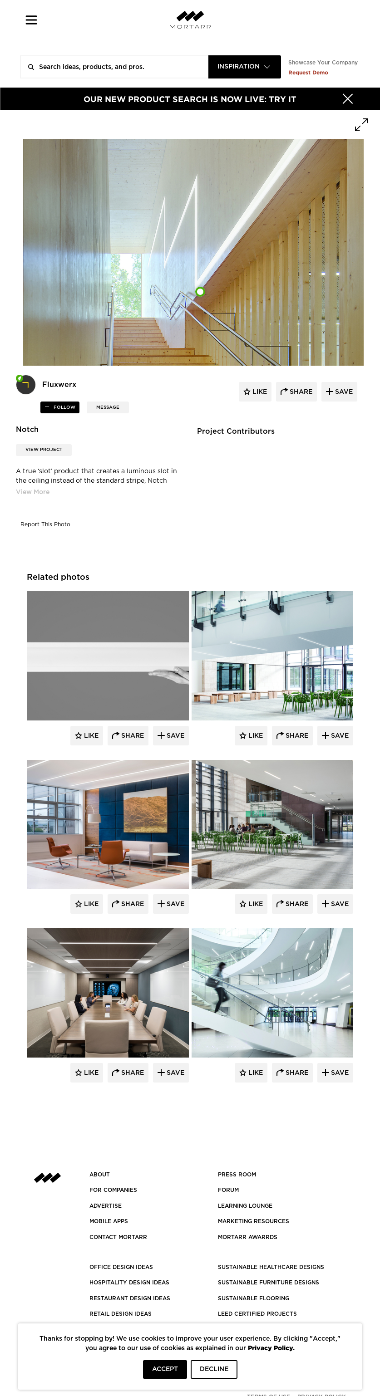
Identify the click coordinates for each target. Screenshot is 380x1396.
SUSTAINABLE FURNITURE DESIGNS (268, 1282)
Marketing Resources (253, 1221)
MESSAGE (107, 407)
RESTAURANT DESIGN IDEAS (129, 1298)
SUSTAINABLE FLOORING (253, 1298)
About (99, 1174)
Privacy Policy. (271, 1347)
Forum (228, 1190)
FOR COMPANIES (113, 1190)
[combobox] (244, 66)
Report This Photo (45, 524)
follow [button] (63, 407)
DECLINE (214, 1369)
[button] (32, 19)
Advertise (105, 1206)
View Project (43, 449)
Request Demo (308, 72)
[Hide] (347, 99)
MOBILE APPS (108, 1221)
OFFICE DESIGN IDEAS (121, 1267)
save (343, 392)
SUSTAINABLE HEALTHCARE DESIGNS (271, 1267)
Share (131, 736)
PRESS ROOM (237, 1174)
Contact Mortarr (118, 1237)
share (300, 392)
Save (174, 736)
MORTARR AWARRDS (247, 1237)
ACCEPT (165, 1369)
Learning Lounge (245, 1206)
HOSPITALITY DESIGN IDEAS (129, 1282)
